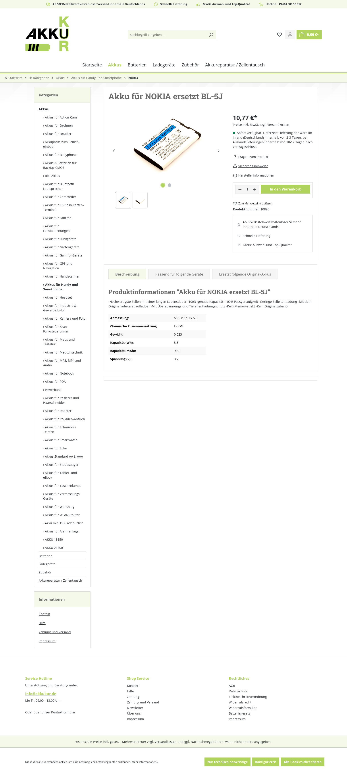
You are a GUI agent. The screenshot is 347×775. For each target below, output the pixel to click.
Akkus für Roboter (58, 411)
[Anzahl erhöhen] (254, 189)
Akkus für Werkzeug (59, 507)
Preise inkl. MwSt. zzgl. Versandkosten (261, 124)
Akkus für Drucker (58, 134)
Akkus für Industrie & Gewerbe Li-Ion (59, 307)
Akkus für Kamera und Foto (65, 318)
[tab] (127, 274)
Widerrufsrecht (240, 702)
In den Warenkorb (285, 189)
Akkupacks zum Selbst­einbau (61, 144)
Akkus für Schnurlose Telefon (59, 429)
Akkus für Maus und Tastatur (59, 341)
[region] (166, 160)
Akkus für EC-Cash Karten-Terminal (63, 207)
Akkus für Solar (56, 448)
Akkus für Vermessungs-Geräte (62, 496)
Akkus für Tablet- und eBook (60, 475)
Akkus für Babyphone (61, 155)
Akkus (43, 109)
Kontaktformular (63, 712)
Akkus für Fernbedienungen (56, 228)
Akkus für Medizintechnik (64, 352)
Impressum (47, 641)
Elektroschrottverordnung (248, 697)
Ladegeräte (47, 564)
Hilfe (42, 623)
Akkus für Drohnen (59, 125)
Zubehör (45, 572)
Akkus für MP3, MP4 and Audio (62, 362)
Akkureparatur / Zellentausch (60, 580)
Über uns (134, 713)
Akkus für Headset (58, 297)
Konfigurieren (265, 762)
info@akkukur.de (40, 693)
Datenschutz (238, 691)
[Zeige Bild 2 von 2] (169, 185)
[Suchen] (211, 34)
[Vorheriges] (113, 151)
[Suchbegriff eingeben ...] (167, 34)
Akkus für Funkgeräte (60, 239)
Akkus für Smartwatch (61, 440)
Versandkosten (166, 742)
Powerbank (53, 390)
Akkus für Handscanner (62, 276)
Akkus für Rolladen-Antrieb (65, 419)
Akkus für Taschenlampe (63, 486)
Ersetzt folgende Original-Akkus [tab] (245, 274)
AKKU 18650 (54, 539)
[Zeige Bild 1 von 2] (163, 185)
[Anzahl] (247, 189)
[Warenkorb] (309, 34)
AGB (232, 686)
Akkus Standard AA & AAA (64, 456)
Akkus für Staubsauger (62, 464)
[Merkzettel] (279, 34)
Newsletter (135, 708)
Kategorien (39, 78)
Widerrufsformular (243, 708)
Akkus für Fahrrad (58, 218)
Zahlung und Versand (55, 632)
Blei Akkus (52, 176)
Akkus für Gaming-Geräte (63, 255)
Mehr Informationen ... (145, 762)
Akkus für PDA (55, 381)
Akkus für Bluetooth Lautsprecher (58, 186)
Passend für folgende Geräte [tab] (179, 274)
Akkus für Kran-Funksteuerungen (56, 328)
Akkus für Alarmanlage (62, 531)
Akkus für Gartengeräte (62, 247)
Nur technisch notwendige (227, 762)
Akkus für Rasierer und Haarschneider (61, 400)
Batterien (45, 556)
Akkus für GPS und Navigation (57, 265)
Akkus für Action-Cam (61, 117)
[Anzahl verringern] (240, 189)
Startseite (13, 78)
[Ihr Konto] (290, 34)
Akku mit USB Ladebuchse (64, 523)
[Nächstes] (218, 151)
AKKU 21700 (54, 548)
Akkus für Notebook (59, 373)
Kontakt (44, 614)
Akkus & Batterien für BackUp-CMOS (60, 165)
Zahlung (133, 697)
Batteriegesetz (239, 713)
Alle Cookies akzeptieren (303, 762)
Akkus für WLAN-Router (62, 515)
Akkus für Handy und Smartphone (60, 286)
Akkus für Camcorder (60, 197)
